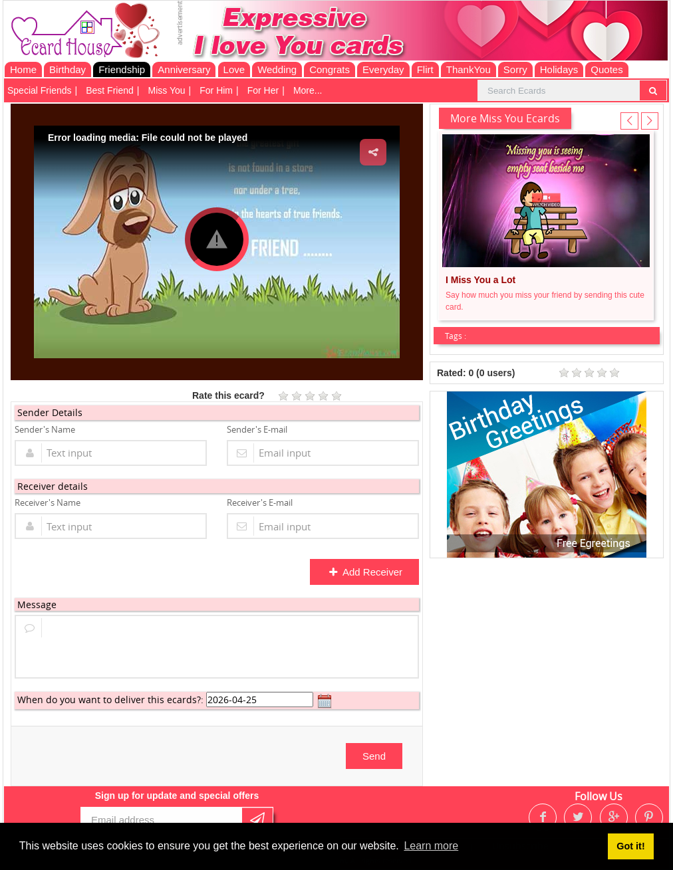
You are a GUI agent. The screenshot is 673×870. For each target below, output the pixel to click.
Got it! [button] (630, 846)
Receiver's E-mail (260, 502)
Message (37, 604)
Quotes (606, 69)
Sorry (515, 69)
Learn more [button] (431, 845)
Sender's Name (45, 429)
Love (234, 69)
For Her (263, 90)
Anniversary (184, 69)
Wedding (277, 69)
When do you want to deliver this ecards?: (110, 699)
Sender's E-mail (257, 429)
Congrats (329, 69)
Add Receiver (365, 572)
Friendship (121, 69)
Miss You (167, 90)
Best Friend (110, 90)
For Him (216, 90)
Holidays (559, 69)
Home (23, 69)
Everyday (383, 69)
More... (308, 90)
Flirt (425, 69)
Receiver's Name (47, 502)
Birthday (67, 69)
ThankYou (468, 69)
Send (374, 756)
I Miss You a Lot (480, 279)
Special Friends (39, 90)
